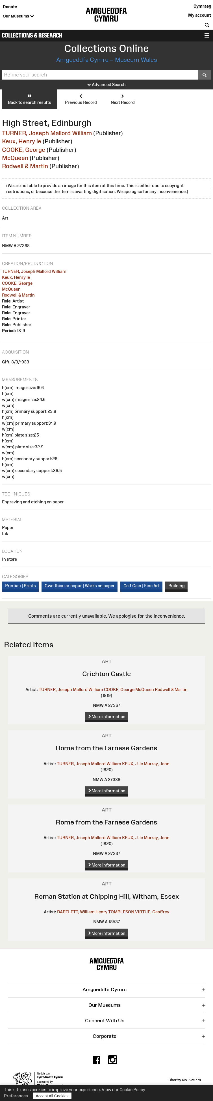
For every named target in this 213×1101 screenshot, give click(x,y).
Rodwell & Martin (25, 166)
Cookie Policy (132, 1089)
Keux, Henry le (21, 141)
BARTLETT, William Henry (82, 911)
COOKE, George (23, 149)
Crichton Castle (106, 673)
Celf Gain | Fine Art (141, 585)
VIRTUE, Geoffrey (152, 911)
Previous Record (81, 99)
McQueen (15, 158)
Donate (10, 6)
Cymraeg (202, 6)
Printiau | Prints (20, 585)
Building (176, 585)
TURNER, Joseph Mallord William (47, 133)
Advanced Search (106, 84)
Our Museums (18, 16)
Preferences (16, 1095)
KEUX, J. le (132, 763)
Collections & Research (32, 35)
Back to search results (29, 99)
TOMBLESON (121, 911)
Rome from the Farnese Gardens (106, 748)
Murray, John (156, 763)
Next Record (123, 99)
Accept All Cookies (52, 1095)
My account (199, 15)
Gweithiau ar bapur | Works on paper (80, 585)
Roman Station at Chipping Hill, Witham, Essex (106, 896)
